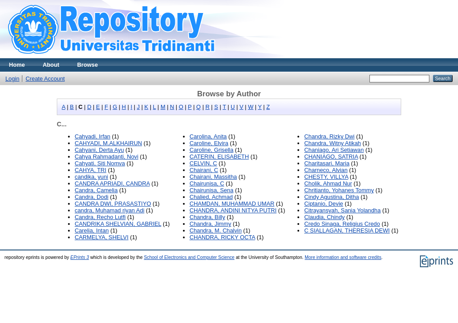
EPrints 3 (79, 257)
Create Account (45, 78)
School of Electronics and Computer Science (189, 257)
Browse (87, 64)
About (51, 64)
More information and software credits (343, 257)
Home (17, 64)
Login (12, 78)
